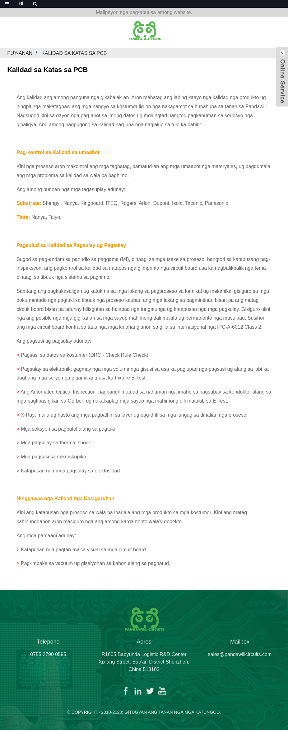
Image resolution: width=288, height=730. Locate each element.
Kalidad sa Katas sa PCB (74, 53)
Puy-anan (19, 53)
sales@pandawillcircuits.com (240, 658)
